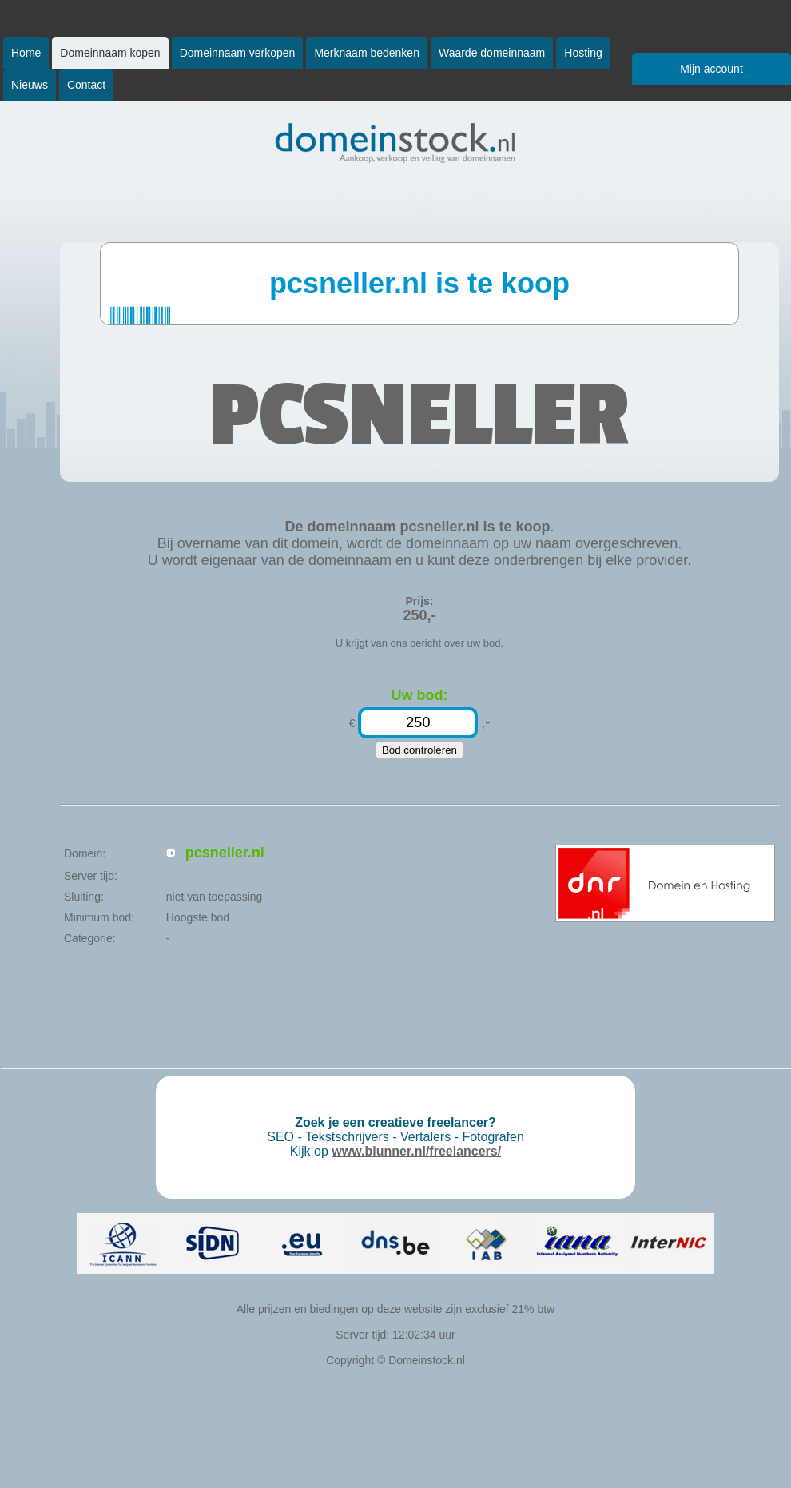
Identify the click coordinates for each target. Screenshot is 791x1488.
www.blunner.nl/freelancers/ (416, 1151)
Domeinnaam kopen (110, 52)
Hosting (583, 52)
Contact (86, 84)
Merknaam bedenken (366, 52)
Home (26, 52)
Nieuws (29, 84)
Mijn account (711, 68)
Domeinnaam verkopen (238, 52)
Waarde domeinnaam (492, 52)
